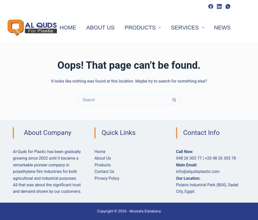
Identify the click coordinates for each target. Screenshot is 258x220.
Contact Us (104, 171)
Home (67, 27)
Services (188, 27)
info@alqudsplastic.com (198, 171)
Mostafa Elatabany (145, 211)
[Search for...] (124, 100)
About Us (100, 27)
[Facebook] (210, 6)
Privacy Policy (106, 178)
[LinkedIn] (219, 6)
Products (144, 27)
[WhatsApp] (227, 6)
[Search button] (174, 100)
